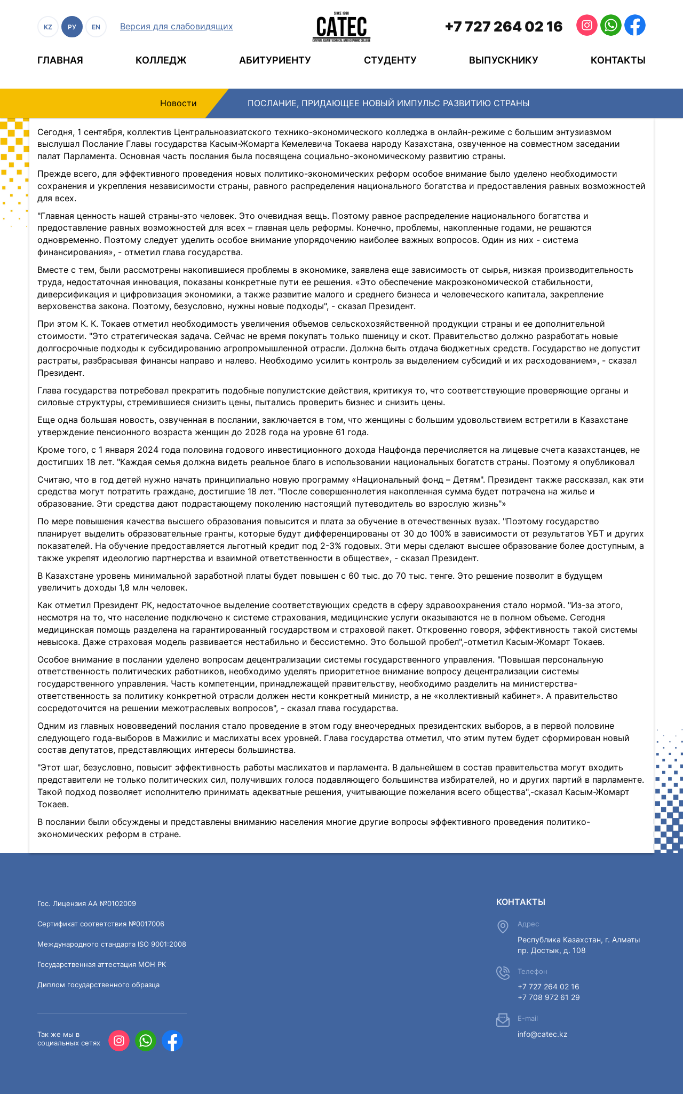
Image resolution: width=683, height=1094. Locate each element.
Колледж (161, 60)
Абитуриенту (275, 60)
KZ (48, 27)
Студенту (390, 60)
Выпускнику (503, 60)
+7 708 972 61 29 (549, 997)
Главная (60, 60)
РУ (72, 27)
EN (96, 27)
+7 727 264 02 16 (503, 26)
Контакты (618, 60)
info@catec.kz (543, 1033)
